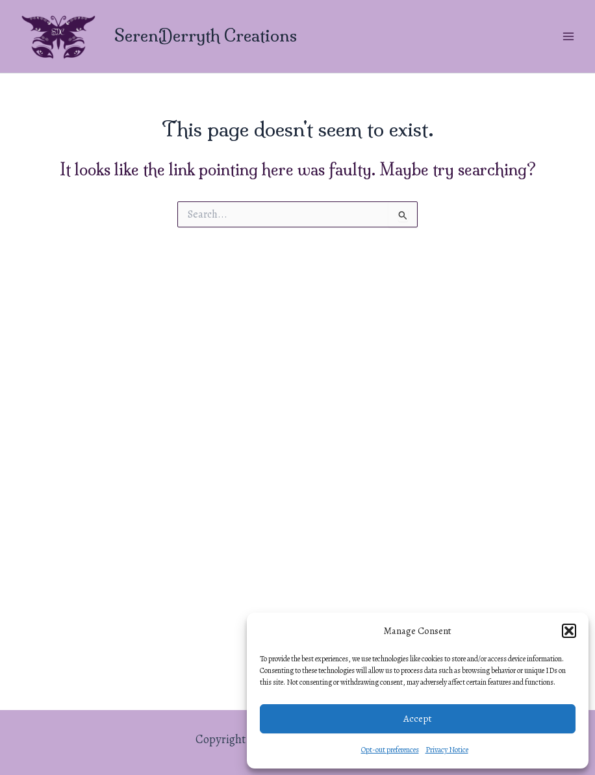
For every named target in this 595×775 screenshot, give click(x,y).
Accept (417, 718)
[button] (569, 630)
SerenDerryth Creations (205, 35)
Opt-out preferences (390, 749)
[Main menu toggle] (568, 36)
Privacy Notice (446, 749)
